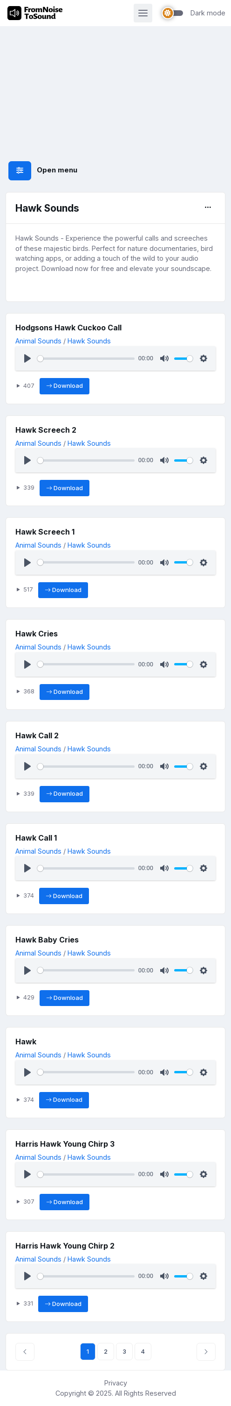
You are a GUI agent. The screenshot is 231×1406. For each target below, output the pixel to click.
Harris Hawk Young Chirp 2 (65, 1245)
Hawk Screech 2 (45, 430)
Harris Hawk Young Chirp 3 (65, 1144)
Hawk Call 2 (37, 735)
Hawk (25, 1041)
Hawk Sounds (89, 341)
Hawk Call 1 (36, 837)
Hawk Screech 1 (45, 531)
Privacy (115, 1383)
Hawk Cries (36, 633)
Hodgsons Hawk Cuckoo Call (68, 327)
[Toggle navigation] (143, 13)
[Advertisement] (115, 80)
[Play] (27, 358)
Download (64, 386)
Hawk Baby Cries (47, 939)
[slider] (86, 358)
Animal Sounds (38, 341)
